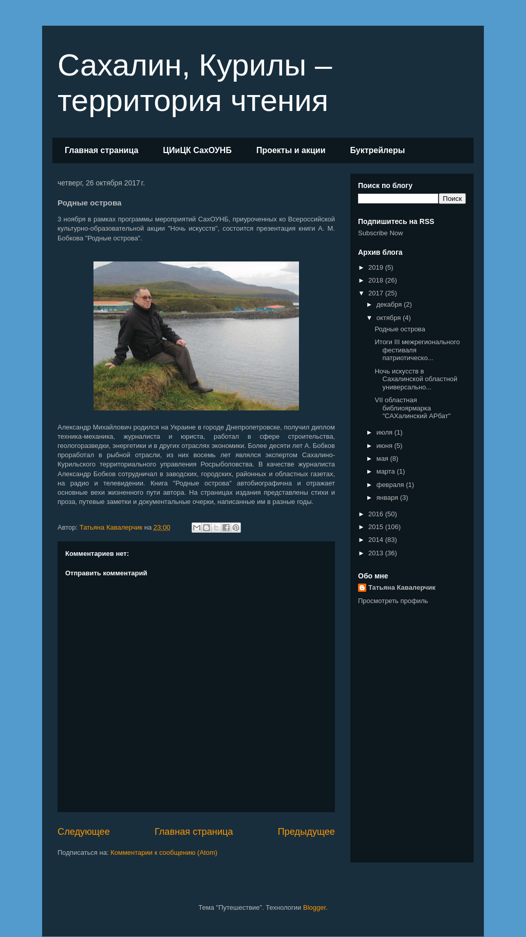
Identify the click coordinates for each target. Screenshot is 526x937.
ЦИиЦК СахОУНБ (197, 150)
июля (385, 432)
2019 (376, 267)
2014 (376, 540)
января (388, 497)
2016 (376, 514)
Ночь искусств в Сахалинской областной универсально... (415, 379)
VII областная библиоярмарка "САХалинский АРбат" (412, 408)
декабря (390, 304)
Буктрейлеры (377, 150)
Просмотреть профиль (393, 601)
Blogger (314, 907)
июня (385, 445)
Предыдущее (306, 832)
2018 (376, 280)
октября (390, 318)
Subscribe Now (380, 233)
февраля (391, 485)
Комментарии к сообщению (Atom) (163, 852)
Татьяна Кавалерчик (402, 587)
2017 (376, 293)
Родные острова (399, 329)
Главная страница (101, 150)
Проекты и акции (291, 150)
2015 (376, 527)
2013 (376, 553)
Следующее (84, 832)
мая (383, 458)
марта (387, 471)
